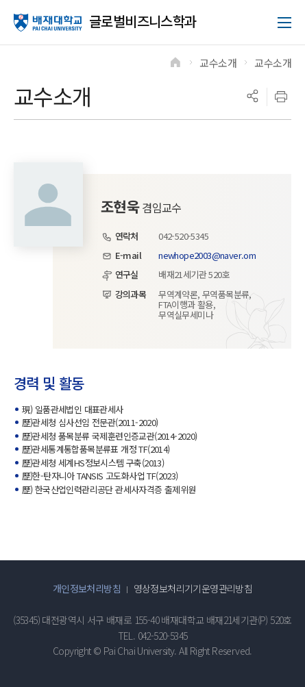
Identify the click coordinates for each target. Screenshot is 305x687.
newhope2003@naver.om (207, 255)
